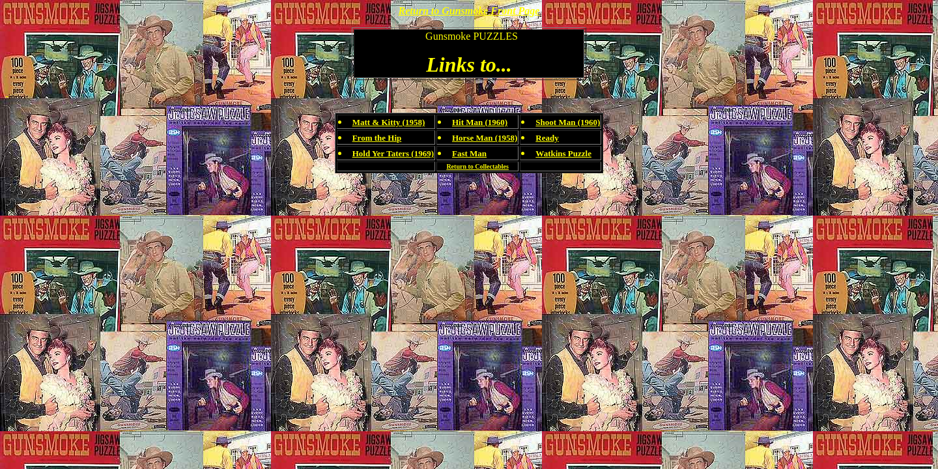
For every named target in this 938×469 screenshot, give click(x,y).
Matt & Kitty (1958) (388, 122)
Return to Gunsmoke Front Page (469, 10)
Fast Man (469, 153)
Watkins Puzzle (563, 153)
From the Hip (377, 138)
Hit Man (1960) (479, 122)
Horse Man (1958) (484, 138)
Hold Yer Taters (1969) (393, 153)
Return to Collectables (477, 166)
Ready (546, 138)
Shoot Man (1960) (567, 122)
